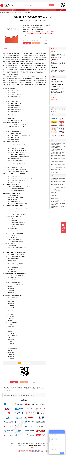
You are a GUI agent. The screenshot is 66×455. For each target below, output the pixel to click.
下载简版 (45, 20)
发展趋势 (24, 135)
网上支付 (61, 88)
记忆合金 (9, 72)
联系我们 (50, 1)
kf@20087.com (30, 37)
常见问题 (28, 443)
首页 (4, 10)
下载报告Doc (45, 43)
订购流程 (23, 443)
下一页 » (27, 363)
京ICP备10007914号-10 (27, 447)
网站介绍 (12, 443)
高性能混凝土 (38, 63)
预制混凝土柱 (19, 53)
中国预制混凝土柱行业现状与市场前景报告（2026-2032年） (22, 12)
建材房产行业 (8, 12)
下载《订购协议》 (38, 37)
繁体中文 (64, 1)
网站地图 (48, 443)
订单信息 (58, 86)
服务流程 (55, 1)
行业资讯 (12, 10)
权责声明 (33, 443)
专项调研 (29, 10)
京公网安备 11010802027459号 (37, 447)
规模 (19, 280)
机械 (35, 59)
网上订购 (14, 382)
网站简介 (59, 1)
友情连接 (43, 443)
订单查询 (61, 10)
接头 (4, 72)
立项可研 (37, 10)
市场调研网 (4, 12)
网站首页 (45, 1)
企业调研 (45, 10)
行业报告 (21, 10)
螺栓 (19, 59)
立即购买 (27, 43)
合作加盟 (38, 443)
